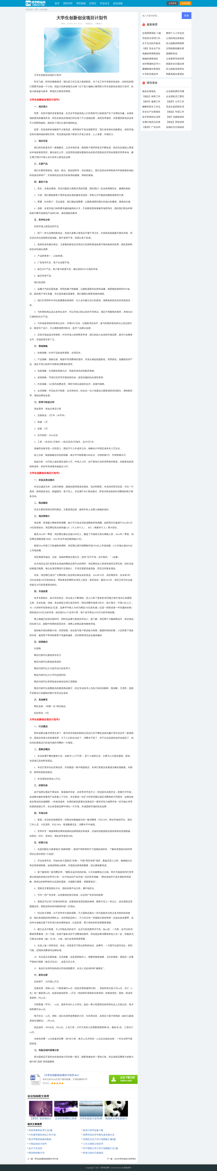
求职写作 (68, 3)
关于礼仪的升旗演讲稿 (151, 44)
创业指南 (118, 3)
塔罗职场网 (104, 1168)
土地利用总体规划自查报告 (175, 39)
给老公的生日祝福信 (93, 1153)
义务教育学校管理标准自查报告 (175, 59)
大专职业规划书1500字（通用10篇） (150, 75)
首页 (57, 3)
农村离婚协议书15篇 (151, 64)
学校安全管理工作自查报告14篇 (151, 39)
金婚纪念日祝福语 (175, 127)
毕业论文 (105, 3)
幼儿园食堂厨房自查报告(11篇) (175, 70)
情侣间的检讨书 (36, 1153)
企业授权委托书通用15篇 (175, 92)
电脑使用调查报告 (151, 53)
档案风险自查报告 (175, 74)
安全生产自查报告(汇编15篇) (151, 112)
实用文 (92, 3)
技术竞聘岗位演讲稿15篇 (151, 118)
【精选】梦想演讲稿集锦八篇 (175, 123)
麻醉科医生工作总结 (151, 107)
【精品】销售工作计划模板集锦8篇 (151, 97)
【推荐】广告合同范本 (151, 128)
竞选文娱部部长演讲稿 (175, 107)
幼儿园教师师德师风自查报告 (175, 44)
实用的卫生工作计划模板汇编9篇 (99, 1139)
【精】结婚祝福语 (175, 117)
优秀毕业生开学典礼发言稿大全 (99, 1135)
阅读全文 (89, 24)
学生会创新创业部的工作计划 (46, 1159)
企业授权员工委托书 (175, 97)
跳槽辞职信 (171, 53)
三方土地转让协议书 (93, 1144)
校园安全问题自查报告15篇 (175, 64)
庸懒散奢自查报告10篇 (151, 70)
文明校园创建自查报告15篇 (175, 49)
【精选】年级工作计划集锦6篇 (175, 112)
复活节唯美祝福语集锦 (40, 1139)
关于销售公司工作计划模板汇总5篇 (100, 1148)
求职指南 (81, 3)
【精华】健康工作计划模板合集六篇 (151, 102)
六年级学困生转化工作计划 (42, 1135)
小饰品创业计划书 (38, 1144)
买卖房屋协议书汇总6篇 (40, 1130)
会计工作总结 (35, 1148)
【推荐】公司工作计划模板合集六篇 (175, 102)
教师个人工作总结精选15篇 (175, 34)
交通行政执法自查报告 (151, 123)
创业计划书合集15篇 (93, 1130)
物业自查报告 (149, 91)
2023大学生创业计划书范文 (125, 1159)
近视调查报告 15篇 (151, 33)
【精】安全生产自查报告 (151, 49)
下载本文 (98, 24)
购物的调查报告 (150, 58)
